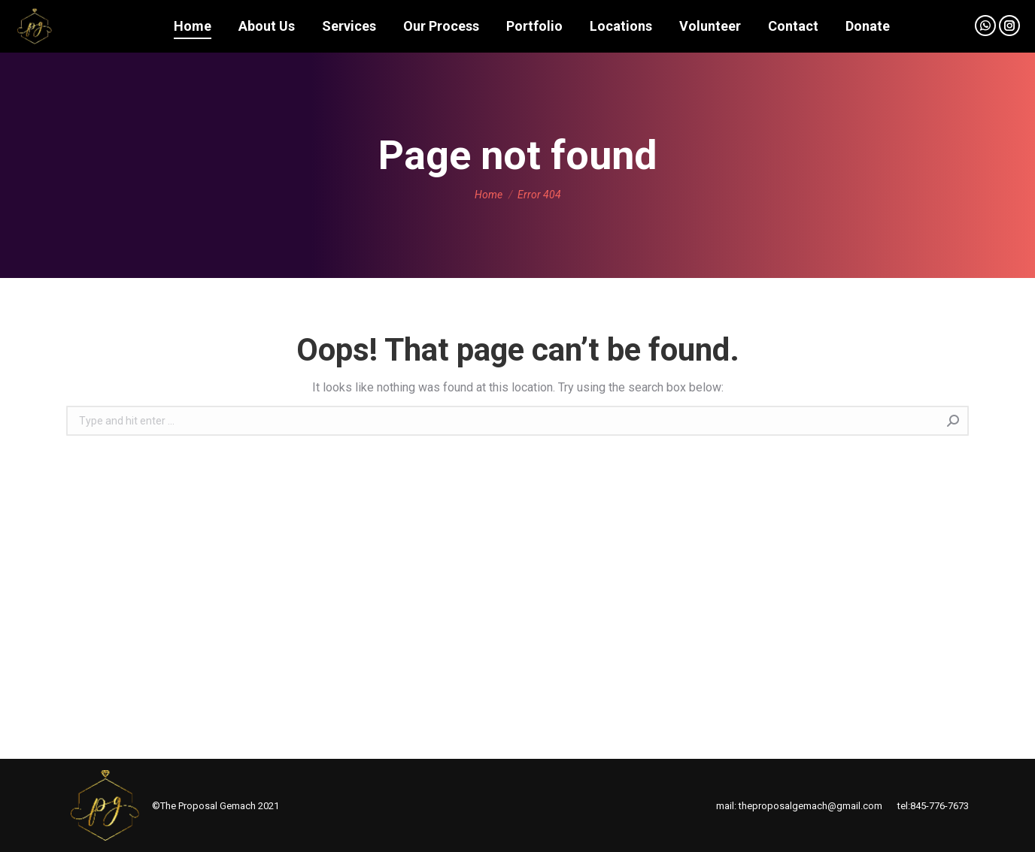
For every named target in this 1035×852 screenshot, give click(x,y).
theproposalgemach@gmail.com (810, 805)
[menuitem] (192, 26)
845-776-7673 (939, 805)
